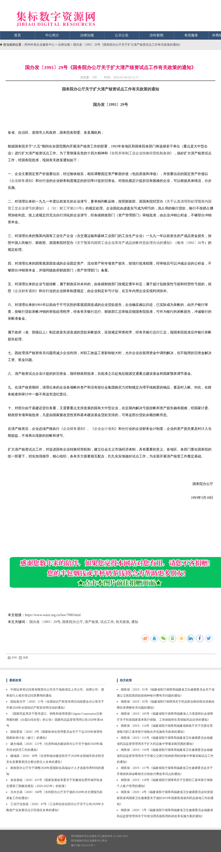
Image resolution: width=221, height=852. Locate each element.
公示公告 (122, 35)
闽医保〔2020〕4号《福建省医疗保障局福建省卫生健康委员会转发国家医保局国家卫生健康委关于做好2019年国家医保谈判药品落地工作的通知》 (165, 798)
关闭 (23, 657)
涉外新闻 (156, 35)
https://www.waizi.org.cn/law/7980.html (53, 615)
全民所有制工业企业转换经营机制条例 (140, 153)
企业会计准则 (104, 429)
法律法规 (87, 35)
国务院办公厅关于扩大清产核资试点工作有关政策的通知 (110, 89)
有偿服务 (191, 35)
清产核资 (91, 622)
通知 (134, 622)
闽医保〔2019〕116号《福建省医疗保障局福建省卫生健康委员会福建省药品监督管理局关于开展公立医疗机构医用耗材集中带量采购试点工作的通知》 (165, 756)
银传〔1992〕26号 (191, 243)
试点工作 (107, 622)
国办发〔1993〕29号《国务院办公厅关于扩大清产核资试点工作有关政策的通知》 (127, 44)
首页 (17, 35)
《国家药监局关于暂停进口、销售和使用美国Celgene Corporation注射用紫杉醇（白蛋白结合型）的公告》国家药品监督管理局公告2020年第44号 (54, 719)
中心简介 (52, 35)
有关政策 (122, 622)
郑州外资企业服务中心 (39, 44)
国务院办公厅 (72, 622)
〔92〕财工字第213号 (65, 208)
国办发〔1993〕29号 (110, 104)
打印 (12, 657)
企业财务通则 (21, 181)
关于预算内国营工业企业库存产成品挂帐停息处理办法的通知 (123, 243)
